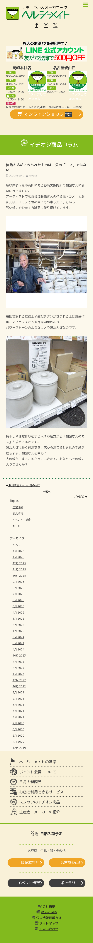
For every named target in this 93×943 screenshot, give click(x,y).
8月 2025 (18, 588)
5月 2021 (18, 704)
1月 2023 (18, 674)
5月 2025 (18, 606)
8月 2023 (18, 661)
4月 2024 (18, 649)
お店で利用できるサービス (41, 792)
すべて (16, 545)
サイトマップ (48, 923)
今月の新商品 (30, 782)
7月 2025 (18, 594)
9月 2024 (18, 637)
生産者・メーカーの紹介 (39, 812)
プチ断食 (80, 496)
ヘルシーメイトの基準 (37, 762)
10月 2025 (19, 575)
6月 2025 (18, 600)
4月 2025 (18, 612)
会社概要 (49, 906)
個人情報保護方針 (48, 918)
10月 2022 (19, 686)
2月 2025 (18, 625)
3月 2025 (18, 618)
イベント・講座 (22, 519)
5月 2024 (18, 643)
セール (16, 526)
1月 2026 (18, 557)
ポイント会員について (37, 772)
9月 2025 (18, 581)
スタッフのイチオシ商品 (39, 802)
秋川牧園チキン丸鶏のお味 (23, 485)
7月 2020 (18, 723)
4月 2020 (18, 741)
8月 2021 (18, 692)
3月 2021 (18, 717)
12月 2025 (19, 563)
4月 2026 (18, 551)
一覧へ (46, 491)
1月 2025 (18, 631)
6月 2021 (18, 698)
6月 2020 (18, 729)
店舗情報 (18, 507)
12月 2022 (19, 680)
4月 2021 (18, 711)
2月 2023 (18, 668)
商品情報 (18, 513)
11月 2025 (19, 569)
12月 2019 (19, 748)
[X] (55, 25)
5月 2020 (18, 735)
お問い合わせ (48, 929)
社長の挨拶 (49, 912)
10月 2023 (19, 655)
